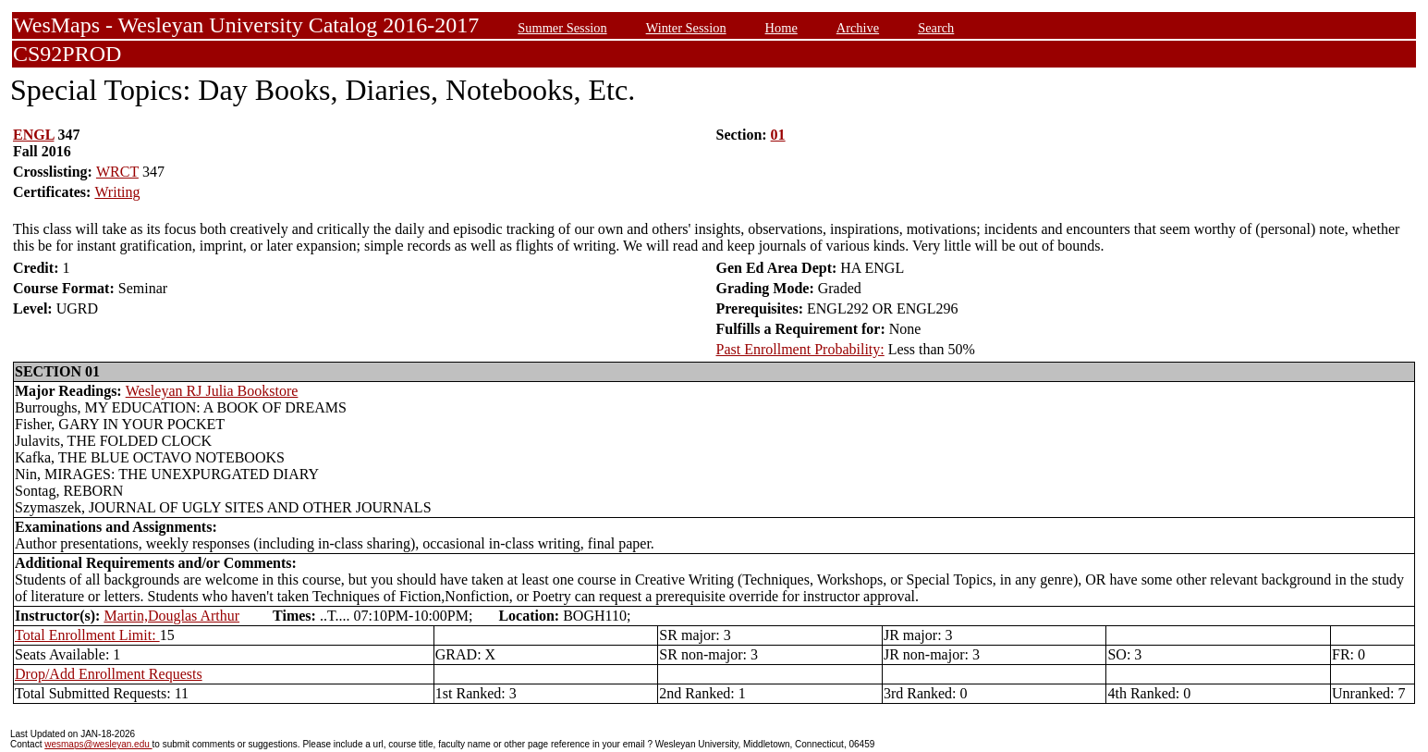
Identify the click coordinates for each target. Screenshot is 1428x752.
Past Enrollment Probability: (800, 349)
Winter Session (686, 27)
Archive (857, 27)
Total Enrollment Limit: (87, 635)
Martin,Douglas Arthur (171, 615)
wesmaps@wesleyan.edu (98, 744)
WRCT (117, 171)
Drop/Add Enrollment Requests (108, 674)
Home (781, 27)
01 (778, 134)
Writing (117, 192)
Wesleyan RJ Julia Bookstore (212, 391)
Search (936, 27)
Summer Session (562, 27)
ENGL (33, 134)
